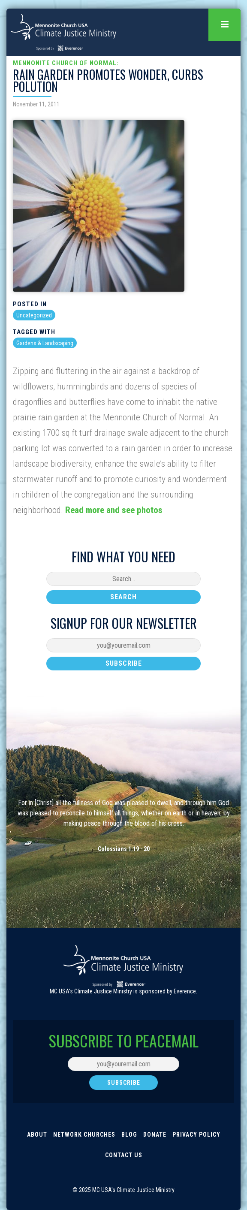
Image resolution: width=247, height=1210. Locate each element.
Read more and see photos (114, 510)
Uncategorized (34, 315)
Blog (129, 1134)
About (37, 1134)
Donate (154, 1134)
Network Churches (84, 1134)
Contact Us (123, 1155)
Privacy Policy (196, 1134)
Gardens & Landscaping (44, 343)
